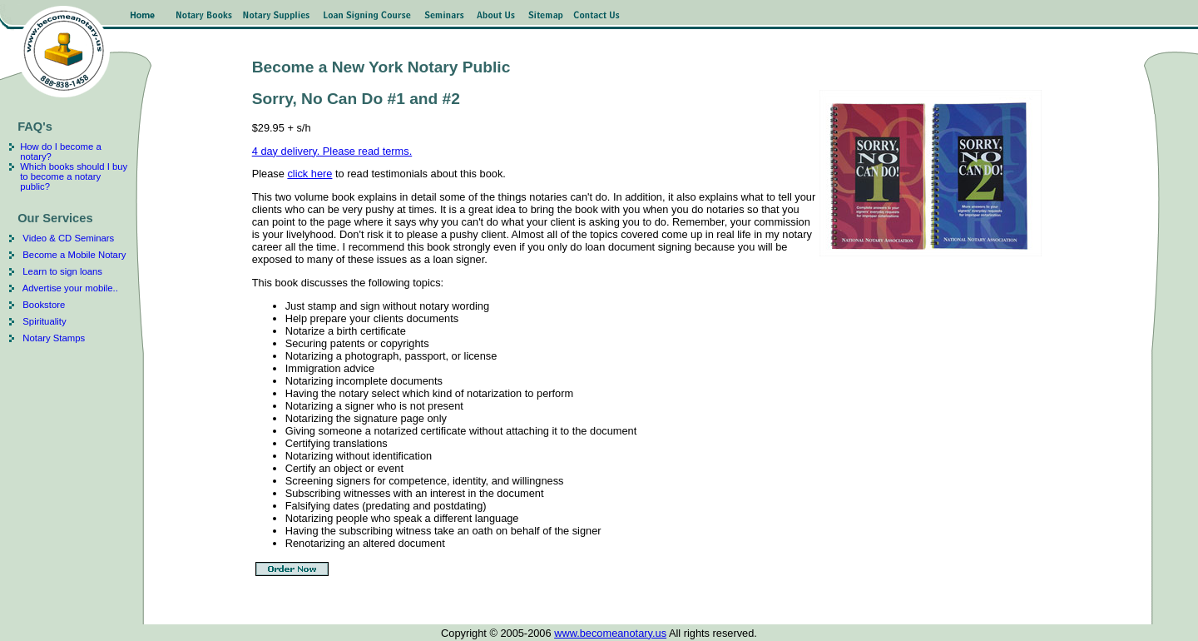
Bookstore (43, 305)
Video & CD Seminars (67, 238)
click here (309, 173)
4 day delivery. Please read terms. (332, 151)
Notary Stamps (53, 338)
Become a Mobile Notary (74, 255)
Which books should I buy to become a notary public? (73, 176)
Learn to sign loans (62, 271)
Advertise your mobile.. (70, 288)
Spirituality (44, 321)
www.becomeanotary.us (610, 633)
